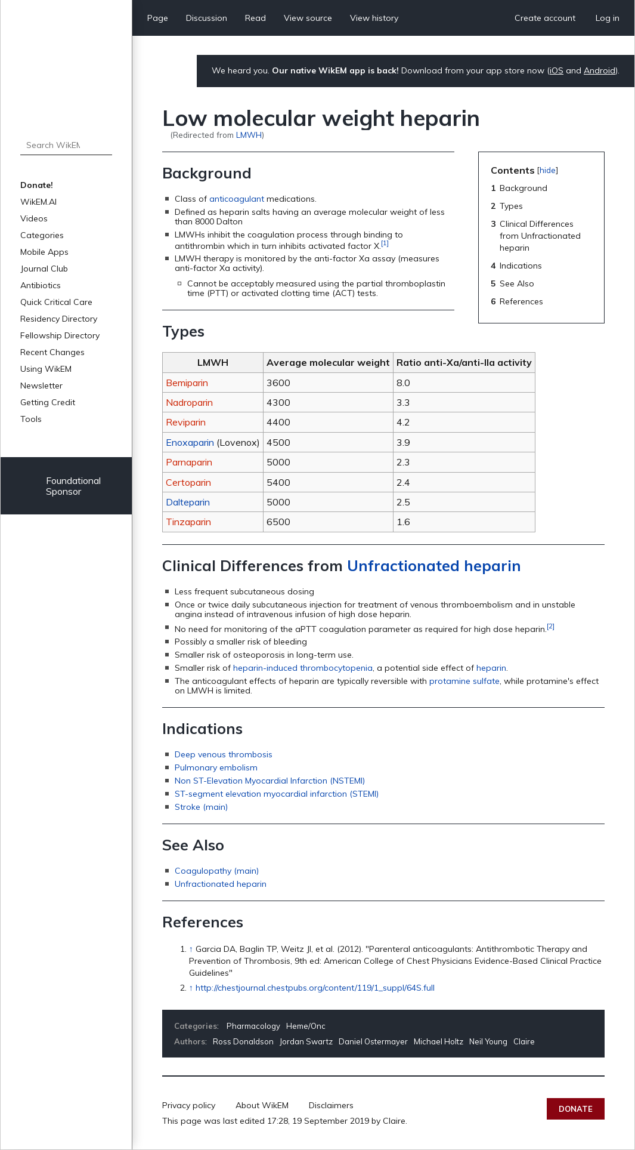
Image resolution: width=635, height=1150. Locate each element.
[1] (385, 242)
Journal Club (44, 268)
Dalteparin (188, 502)
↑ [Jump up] (191, 949)
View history (374, 18)
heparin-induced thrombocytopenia (303, 667)
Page (157, 18)
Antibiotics (40, 285)
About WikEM (262, 1105)
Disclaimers (331, 1105)
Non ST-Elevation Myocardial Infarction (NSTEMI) (270, 780)
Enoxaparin (190, 442)
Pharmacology (253, 1026)
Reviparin (186, 422)
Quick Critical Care (56, 302)
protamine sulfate (464, 681)
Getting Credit (47, 402)
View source (308, 18)
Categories (42, 235)
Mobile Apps (44, 251)
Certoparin (188, 482)
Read (255, 18)
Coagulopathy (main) (217, 870)
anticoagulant (236, 198)
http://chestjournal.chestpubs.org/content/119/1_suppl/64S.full (315, 987)
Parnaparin (189, 462)
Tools (31, 419)
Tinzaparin (188, 522)
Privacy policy (188, 1105)
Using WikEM (46, 368)
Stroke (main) (201, 806)
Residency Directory (58, 318)
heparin (491, 667)
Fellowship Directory (60, 335)
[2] (551, 625)
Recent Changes (52, 352)
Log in (607, 18)
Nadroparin (189, 402)
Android (599, 70)
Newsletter (41, 385)
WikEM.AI (38, 201)
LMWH (249, 135)
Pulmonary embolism (216, 767)
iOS (556, 70)
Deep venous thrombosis (223, 754)
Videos (34, 218)
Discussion (206, 18)
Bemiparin (187, 383)
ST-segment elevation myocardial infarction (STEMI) (277, 793)
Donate (576, 1109)
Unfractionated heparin (434, 565)
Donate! (36, 185)
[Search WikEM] (66, 145)
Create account (545, 18)
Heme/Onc (306, 1026)
